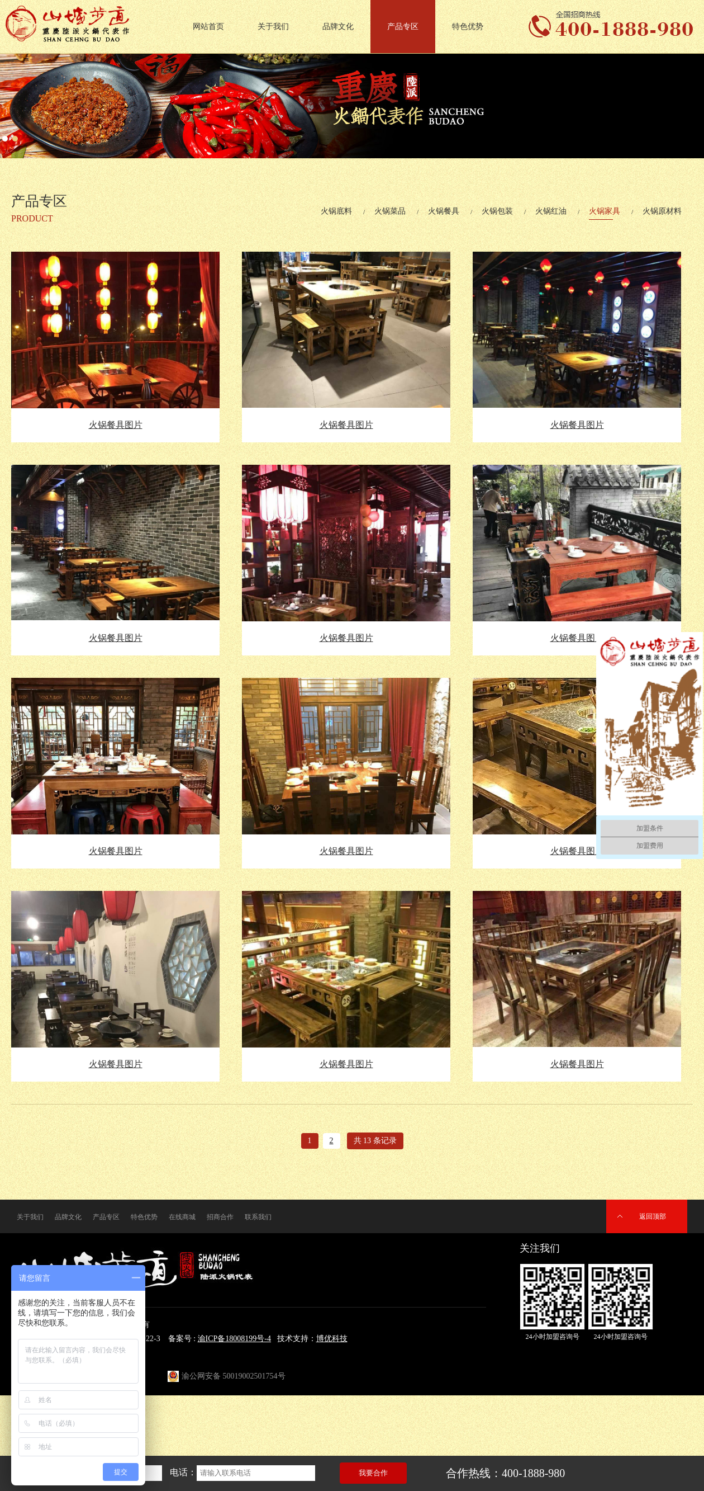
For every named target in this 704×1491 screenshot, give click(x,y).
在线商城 (182, 1217)
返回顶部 (652, 1216)
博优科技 (332, 1338)
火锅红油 (551, 211)
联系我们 (258, 1217)
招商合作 (220, 1217)
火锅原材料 (662, 211)
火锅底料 (336, 211)
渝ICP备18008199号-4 (234, 1338)
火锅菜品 (390, 211)
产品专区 (402, 26)
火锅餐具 (443, 211)
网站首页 (208, 26)
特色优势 (467, 26)
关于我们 (273, 26)
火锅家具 (604, 211)
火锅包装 (497, 211)
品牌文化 (338, 26)
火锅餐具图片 (115, 425)
